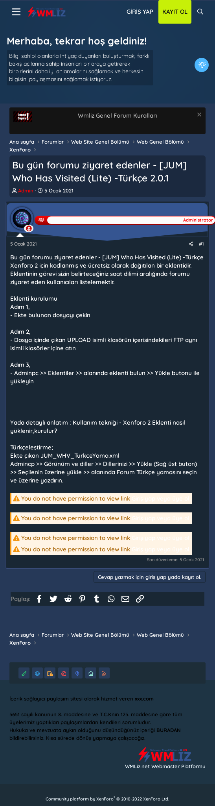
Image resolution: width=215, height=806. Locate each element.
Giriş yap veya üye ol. (161, 498)
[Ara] (200, 12)
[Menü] (16, 12)
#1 (201, 244)
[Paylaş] (191, 244)
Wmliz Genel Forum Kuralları (117, 115)
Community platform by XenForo (107, 799)
